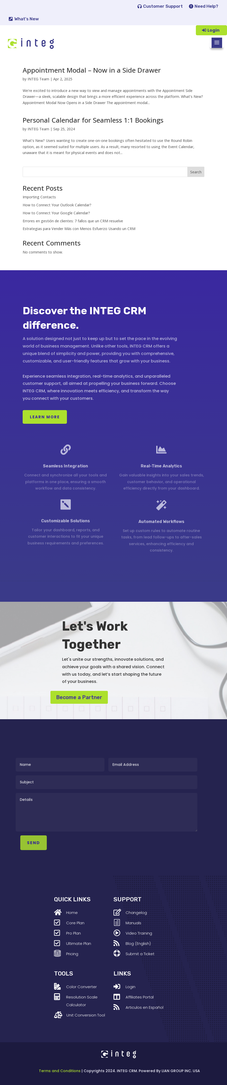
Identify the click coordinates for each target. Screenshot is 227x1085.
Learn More (45, 417)
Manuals (133, 923)
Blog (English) (138, 943)
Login (213, 30)
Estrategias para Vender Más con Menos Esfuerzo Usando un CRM (79, 228)
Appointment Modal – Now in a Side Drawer (92, 70)
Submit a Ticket (140, 953)
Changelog (136, 912)
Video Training (139, 933)
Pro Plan (73, 933)
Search (196, 171)
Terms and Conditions (60, 1070)
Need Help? (206, 6)
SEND (61, 843)
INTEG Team (38, 79)
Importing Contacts (39, 196)
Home (72, 912)
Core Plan (75, 923)
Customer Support (163, 6)
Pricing (72, 953)
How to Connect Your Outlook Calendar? (57, 204)
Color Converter (81, 986)
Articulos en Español (144, 1007)
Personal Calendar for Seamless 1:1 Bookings (93, 120)
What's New (26, 18)
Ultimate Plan (78, 943)
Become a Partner (79, 697)
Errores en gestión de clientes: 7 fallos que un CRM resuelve (73, 220)
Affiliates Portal (140, 997)
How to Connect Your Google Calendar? (56, 212)
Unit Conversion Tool (85, 1015)
